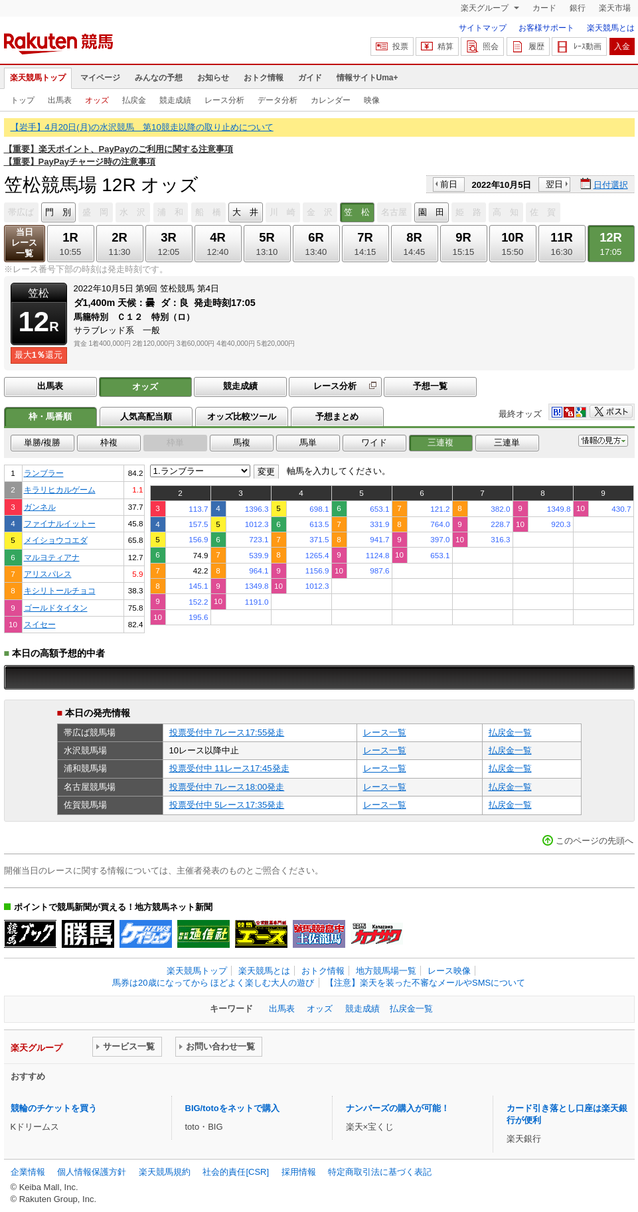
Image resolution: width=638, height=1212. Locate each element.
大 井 (245, 212)
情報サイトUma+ (367, 77)
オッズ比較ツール (241, 416)
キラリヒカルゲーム (60, 489)
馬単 (308, 442)
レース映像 (449, 971)
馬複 (241, 442)
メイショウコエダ (56, 540)
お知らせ (213, 77)
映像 (372, 100)
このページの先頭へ (594, 841)
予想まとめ (337, 416)
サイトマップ (483, 28)
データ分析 (277, 100)
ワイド (374, 442)
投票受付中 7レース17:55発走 (227, 732)
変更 (266, 472)
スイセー (40, 624)
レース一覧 (384, 732)
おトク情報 (263, 77)
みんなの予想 (159, 77)
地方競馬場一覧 (386, 971)
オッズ (97, 100)
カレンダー (331, 100)
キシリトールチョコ (60, 590)
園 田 (431, 212)
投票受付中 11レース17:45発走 (229, 768)
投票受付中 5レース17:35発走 (227, 805)
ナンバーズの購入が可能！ (397, 1108)
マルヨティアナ (52, 557)
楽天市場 (615, 8)
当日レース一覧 (24, 242)
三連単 (507, 442)
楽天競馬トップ (38, 77)
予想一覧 (430, 386)
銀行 (578, 8)
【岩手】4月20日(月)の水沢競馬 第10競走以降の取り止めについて (142, 127)
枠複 (109, 442)
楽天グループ (486, 8)
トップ (23, 100)
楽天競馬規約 (165, 1172)
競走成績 (175, 100)
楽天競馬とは (611, 28)
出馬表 (60, 100)
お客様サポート (546, 28)
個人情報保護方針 (91, 1172)
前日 (448, 184)
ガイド (310, 77)
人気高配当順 (146, 416)
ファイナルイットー (60, 523)
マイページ (100, 77)
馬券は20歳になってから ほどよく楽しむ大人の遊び (213, 983)
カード (544, 8)
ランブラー (44, 473)
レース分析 (224, 100)
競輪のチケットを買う (54, 1108)
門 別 (58, 212)
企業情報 (28, 1172)
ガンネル (40, 506)
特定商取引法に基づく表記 (380, 1172)
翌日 (554, 184)
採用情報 (298, 1172)
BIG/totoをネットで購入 (232, 1108)
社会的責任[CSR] (235, 1172)
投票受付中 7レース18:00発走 (227, 787)
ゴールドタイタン (56, 607)
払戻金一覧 (510, 732)
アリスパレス (48, 573)
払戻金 (134, 100)
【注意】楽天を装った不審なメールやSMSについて (425, 983)
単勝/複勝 (42, 442)
